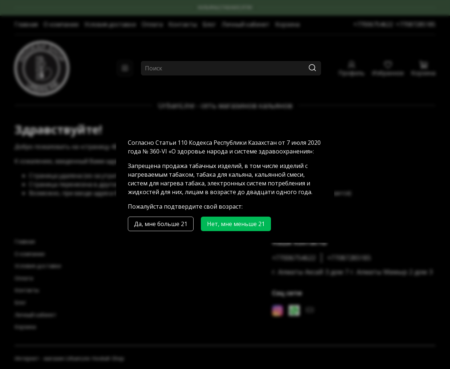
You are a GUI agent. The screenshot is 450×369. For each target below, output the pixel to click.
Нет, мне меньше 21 (236, 224)
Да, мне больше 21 (160, 224)
